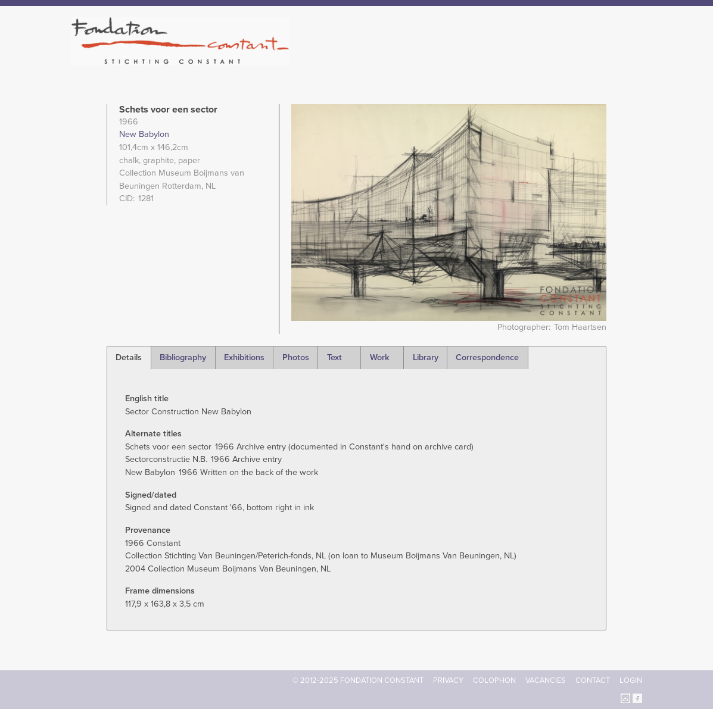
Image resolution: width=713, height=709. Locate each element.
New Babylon (144, 134)
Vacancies (545, 680)
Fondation (408, 59)
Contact (592, 680)
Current (601, 59)
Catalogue (511, 59)
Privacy (448, 680)
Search (636, 58)
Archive (559, 59)
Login (630, 680)
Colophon (494, 680)
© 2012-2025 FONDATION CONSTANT (358, 680)
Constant (459, 59)
